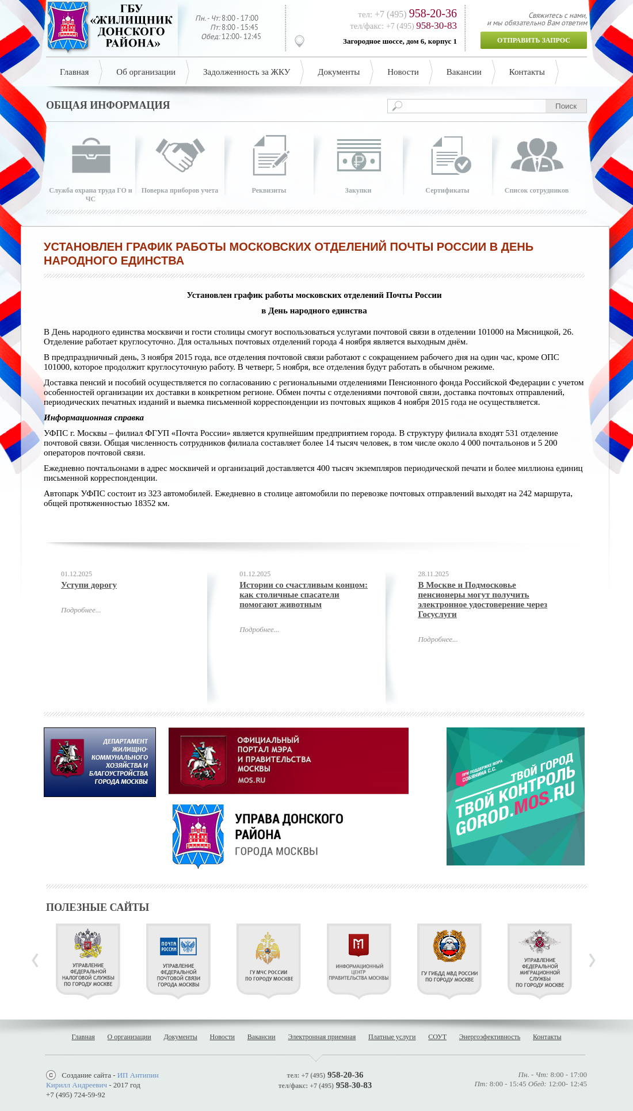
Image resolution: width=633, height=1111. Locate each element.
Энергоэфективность (489, 1037)
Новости (402, 71)
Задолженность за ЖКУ (246, 71)
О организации (129, 1037)
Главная (74, 71)
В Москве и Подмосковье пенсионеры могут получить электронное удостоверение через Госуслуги (482, 599)
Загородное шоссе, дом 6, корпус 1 (400, 41)
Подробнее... (81, 610)
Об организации (146, 71)
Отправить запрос (533, 40)
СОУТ (437, 1037)
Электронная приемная (322, 1037)
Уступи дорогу (89, 584)
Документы (339, 71)
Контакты (527, 71)
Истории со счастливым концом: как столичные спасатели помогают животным (303, 594)
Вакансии (464, 71)
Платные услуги (391, 1037)
